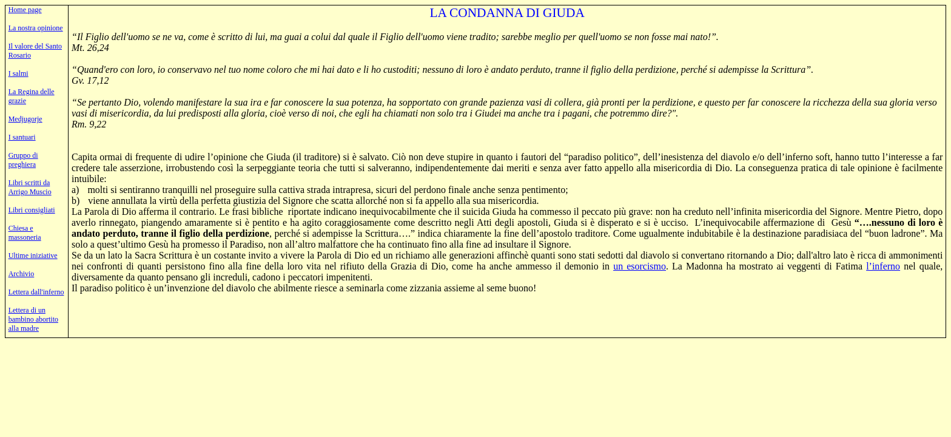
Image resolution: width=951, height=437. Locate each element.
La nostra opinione (35, 28)
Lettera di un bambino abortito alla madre (33, 319)
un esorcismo (639, 266)
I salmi (18, 73)
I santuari (22, 137)
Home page (25, 9)
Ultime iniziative (33, 255)
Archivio (21, 273)
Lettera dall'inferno (36, 292)
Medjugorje (25, 119)
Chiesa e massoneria (24, 233)
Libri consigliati (31, 210)
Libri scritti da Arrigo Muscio (30, 187)
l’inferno (883, 266)
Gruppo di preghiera (23, 160)
